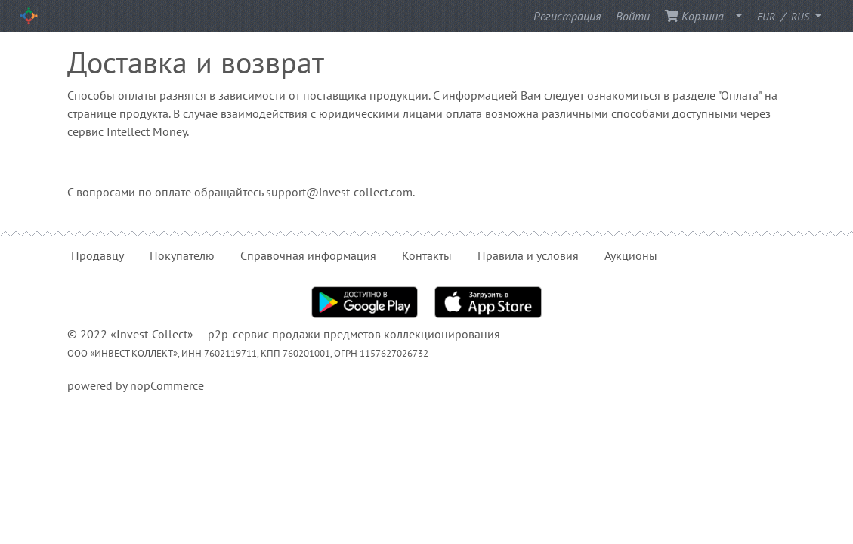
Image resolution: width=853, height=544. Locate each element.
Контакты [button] (427, 255)
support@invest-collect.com (339, 191)
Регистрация (567, 15)
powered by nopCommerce (135, 385)
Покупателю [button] (182, 255)
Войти (633, 15)
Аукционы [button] (630, 255)
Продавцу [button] (97, 255)
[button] (734, 15)
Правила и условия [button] (528, 255)
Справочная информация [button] (308, 255)
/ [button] (784, 15)
